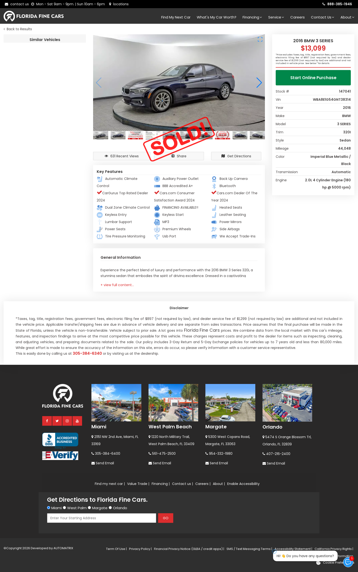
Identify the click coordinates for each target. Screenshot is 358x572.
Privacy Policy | (140, 549)
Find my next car (176, 17)
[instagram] (67, 420)
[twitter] (57, 420)
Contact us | (182, 483)
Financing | (161, 483)
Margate (216, 426)
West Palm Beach (170, 426)
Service (276, 17)
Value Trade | (138, 483)
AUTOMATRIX (63, 548)
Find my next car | (110, 483)
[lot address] (119, 4)
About (347, 17)
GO (165, 518)
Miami (98, 426)
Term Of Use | (116, 549)
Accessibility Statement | (293, 549)
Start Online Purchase (313, 78)
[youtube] (77, 420)
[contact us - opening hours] (69, 4)
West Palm (77, 507)
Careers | (202, 483)
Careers (297, 17)
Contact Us (322, 17)
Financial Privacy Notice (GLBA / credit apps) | (189, 549)
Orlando (272, 427)
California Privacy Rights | (334, 549)
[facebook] (47, 420)
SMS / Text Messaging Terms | (249, 549)
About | (219, 483)
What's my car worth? (216, 17)
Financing (252, 17)
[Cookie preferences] (335, 563)
